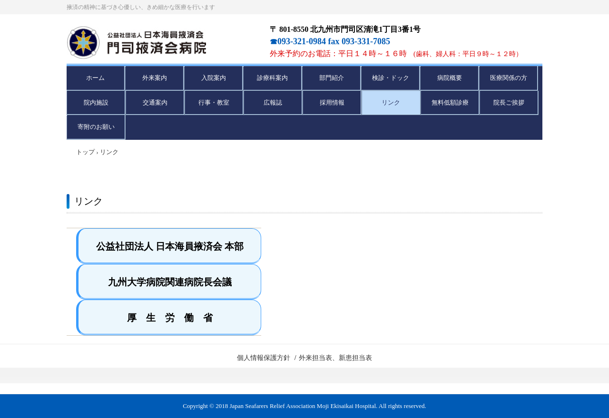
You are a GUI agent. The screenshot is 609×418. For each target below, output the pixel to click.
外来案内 (154, 77)
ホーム (95, 77)
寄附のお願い (96, 126)
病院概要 (449, 77)
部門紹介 (331, 77)
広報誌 (273, 102)
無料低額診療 (450, 102)
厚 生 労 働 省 (170, 317)
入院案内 (213, 77)
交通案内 (155, 102)
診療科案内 (272, 77)
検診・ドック (390, 77)
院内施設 (96, 102)
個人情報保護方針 (263, 357)
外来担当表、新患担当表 (335, 357)
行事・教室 (213, 102)
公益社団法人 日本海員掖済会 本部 (170, 246)
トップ (85, 152)
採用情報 (332, 102)
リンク (391, 102)
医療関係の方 (508, 77)
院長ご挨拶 (508, 102)
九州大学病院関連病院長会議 (170, 282)
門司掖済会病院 (163, 42)
